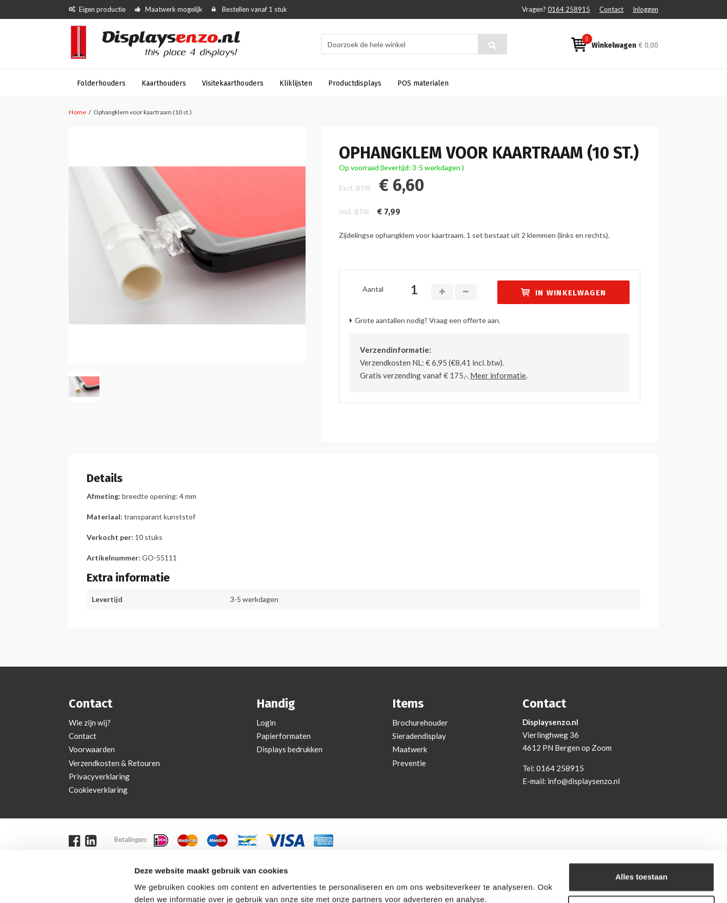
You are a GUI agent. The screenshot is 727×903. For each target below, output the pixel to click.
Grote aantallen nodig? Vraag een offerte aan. (427, 320)
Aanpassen (642, 865)
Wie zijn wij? (90, 722)
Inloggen (645, 9)
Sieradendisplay (419, 735)
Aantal (372, 289)
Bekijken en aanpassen (177, 882)
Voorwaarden (92, 749)
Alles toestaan (641, 832)
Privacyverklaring (99, 776)
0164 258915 (569, 9)
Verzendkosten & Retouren (114, 763)
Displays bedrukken (289, 749)
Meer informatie (498, 375)
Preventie (409, 763)
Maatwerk (409, 749)
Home (77, 112)
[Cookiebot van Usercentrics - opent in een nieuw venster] (66, 883)
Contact (611, 9)
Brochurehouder (420, 722)
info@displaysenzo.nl (584, 781)
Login (266, 722)
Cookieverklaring (98, 789)
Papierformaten (283, 735)
